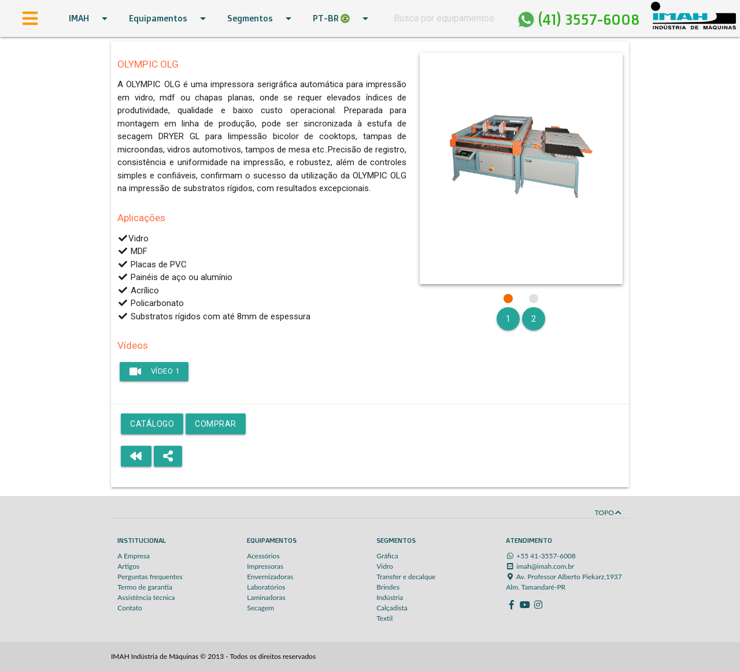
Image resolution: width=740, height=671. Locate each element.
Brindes (387, 587)
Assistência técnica (146, 597)
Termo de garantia (144, 587)
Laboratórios (266, 587)
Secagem (260, 607)
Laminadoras (266, 597)
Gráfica (387, 555)
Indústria (389, 597)
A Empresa (133, 555)
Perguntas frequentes (149, 576)
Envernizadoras (270, 576)
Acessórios (263, 555)
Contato (129, 607)
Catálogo (152, 423)
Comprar (215, 423)
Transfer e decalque (405, 576)
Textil (384, 618)
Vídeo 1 (154, 371)
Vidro (384, 566)
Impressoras (265, 566)
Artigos (128, 566)
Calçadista (392, 607)
